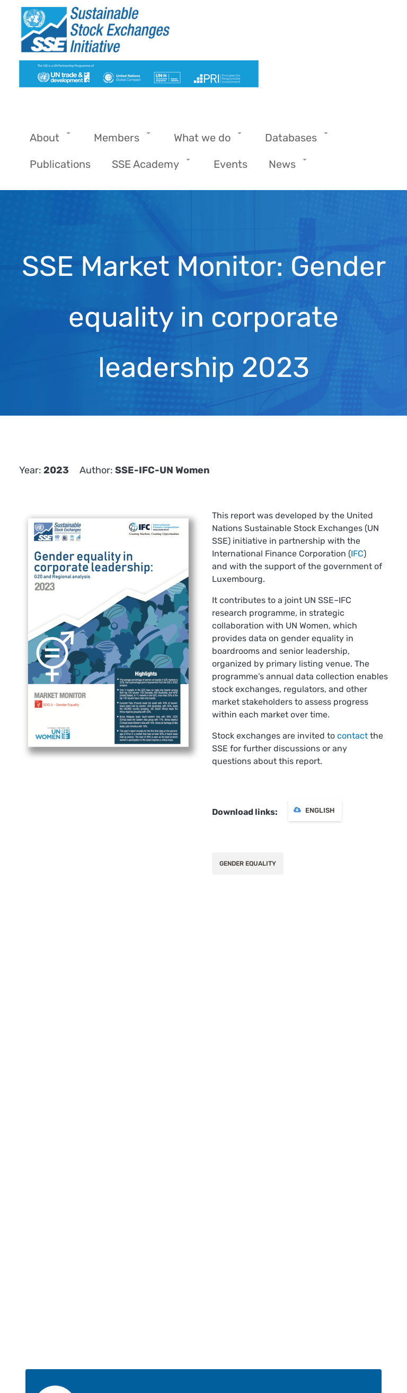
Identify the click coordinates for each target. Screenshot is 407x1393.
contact (352, 736)
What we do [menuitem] (204, 141)
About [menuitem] (47, 141)
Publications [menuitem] (60, 164)
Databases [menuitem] (293, 141)
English (319, 810)
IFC (357, 554)
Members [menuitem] (119, 141)
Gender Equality (247, 863)
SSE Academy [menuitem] (148, 167)
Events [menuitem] (230, 164)
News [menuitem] (285, 167)
